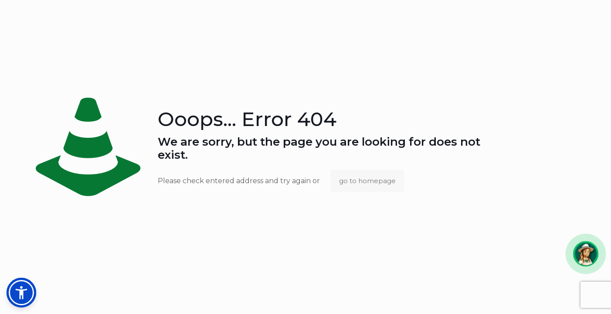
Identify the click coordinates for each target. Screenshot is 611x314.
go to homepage (367, 181)
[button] (585, 253)
